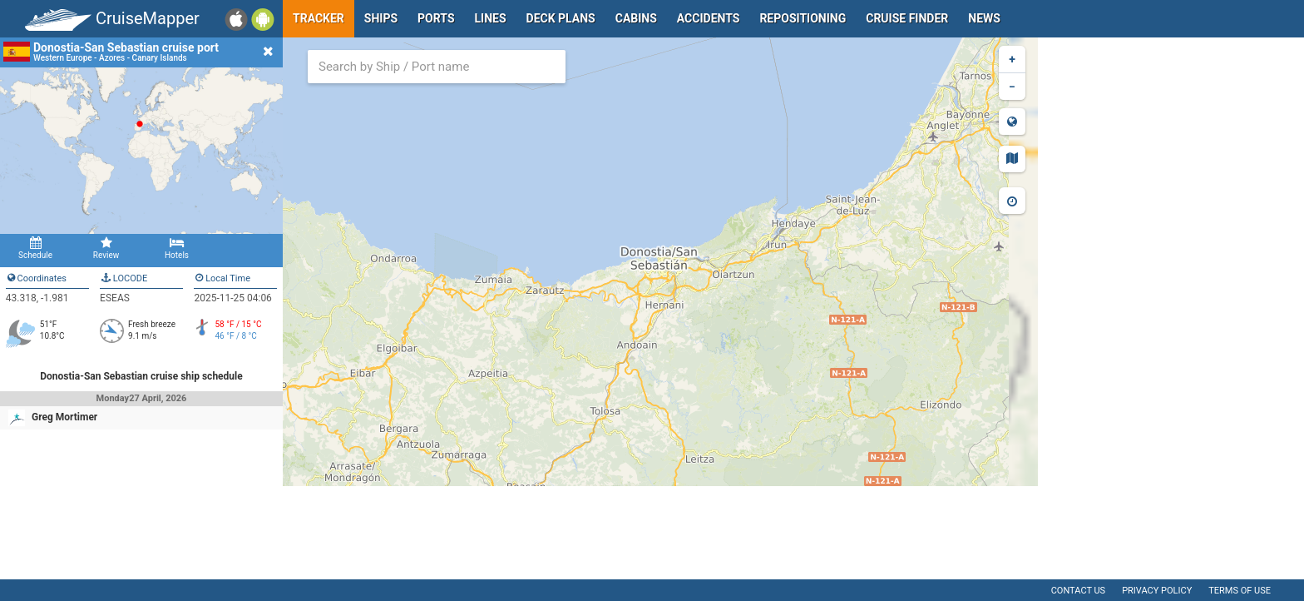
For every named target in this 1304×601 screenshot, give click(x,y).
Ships (381, 18)
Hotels (176, 248)
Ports (435, 18)
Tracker (318, 18)
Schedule (35, 248)
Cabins (636, 18)
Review (106, 248)
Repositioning (802, 18)
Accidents (708, 18)
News (984, 18)
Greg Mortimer (64, 417)
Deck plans (560, 18)
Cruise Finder (907, 18)
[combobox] (437, 66)
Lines (490, 18)
